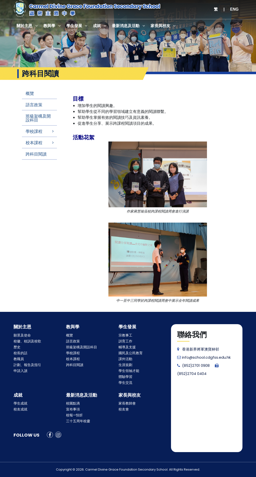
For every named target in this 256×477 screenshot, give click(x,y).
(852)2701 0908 (193, 365)
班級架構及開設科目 (38, 118)
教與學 (49, 26)
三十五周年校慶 (78, 421)
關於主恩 (25, 26)
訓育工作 (125, 341)
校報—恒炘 (74, 415)
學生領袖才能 (129, 370)
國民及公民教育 (131, 353)
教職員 (19, 358)
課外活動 (125, 358)
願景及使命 (22, 335)
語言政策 (34, 105)
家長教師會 (127, 403)
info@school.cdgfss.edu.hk (204, 357)
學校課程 (34, 131)
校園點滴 (73, 403)
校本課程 (34, 143)
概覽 (30, 93)
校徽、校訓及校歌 (27, 341)
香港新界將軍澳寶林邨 (198, 349)
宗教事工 (125, 335)
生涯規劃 (125, 364)
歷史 (17, 347)
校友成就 (20, 409)
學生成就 (20, 403)
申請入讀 (20, 370)
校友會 (124, 409)
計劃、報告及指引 (27, 364)
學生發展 (74, 26)
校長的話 (20, 353)
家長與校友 (161, 26)
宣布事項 (73, 409)
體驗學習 (125, 376)
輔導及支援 (127, 347)
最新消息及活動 (126, 26)
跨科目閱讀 (36, 154)
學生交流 (125, 382)
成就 (97, 26)
